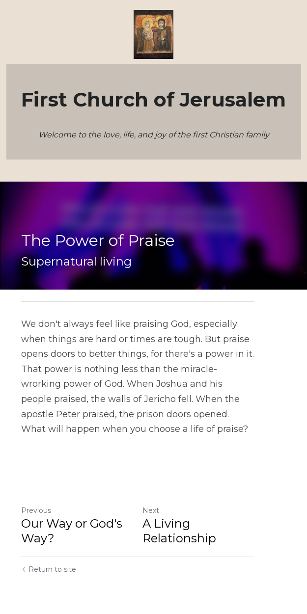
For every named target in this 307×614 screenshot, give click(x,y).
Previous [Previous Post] (36, 495)
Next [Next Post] (167, 495)
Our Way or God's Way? (71, 516)
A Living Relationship (221, 509)
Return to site (48, 554)
